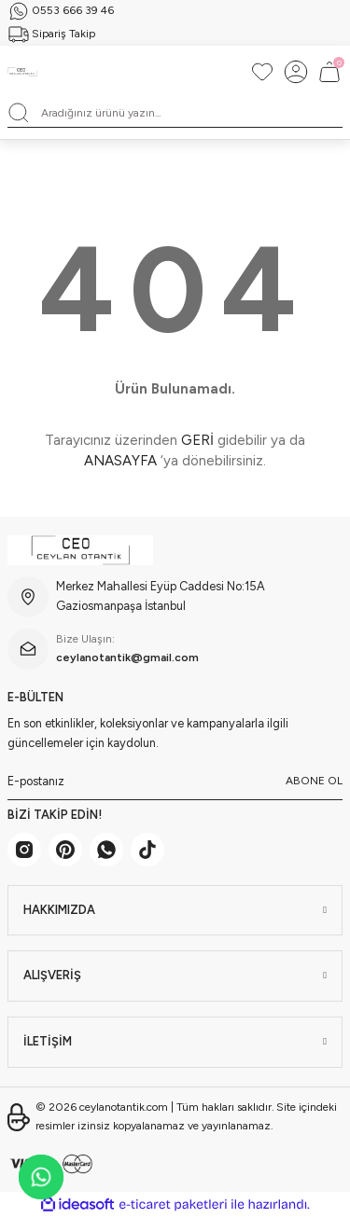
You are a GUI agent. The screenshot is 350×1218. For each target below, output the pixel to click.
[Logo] (22, 72)
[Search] (175, 113)
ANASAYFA (120, 460)
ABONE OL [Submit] (314, 780)
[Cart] (329, 72)
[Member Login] (296, 72)
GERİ (197, 440)
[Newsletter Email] (175, 781)
